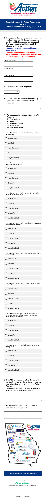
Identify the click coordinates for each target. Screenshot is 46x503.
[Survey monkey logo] (23, 483)
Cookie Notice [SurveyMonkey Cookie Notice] (26, 496)
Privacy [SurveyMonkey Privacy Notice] (18, 496)
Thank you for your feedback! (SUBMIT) (23, 473)
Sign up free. (33, 485)
